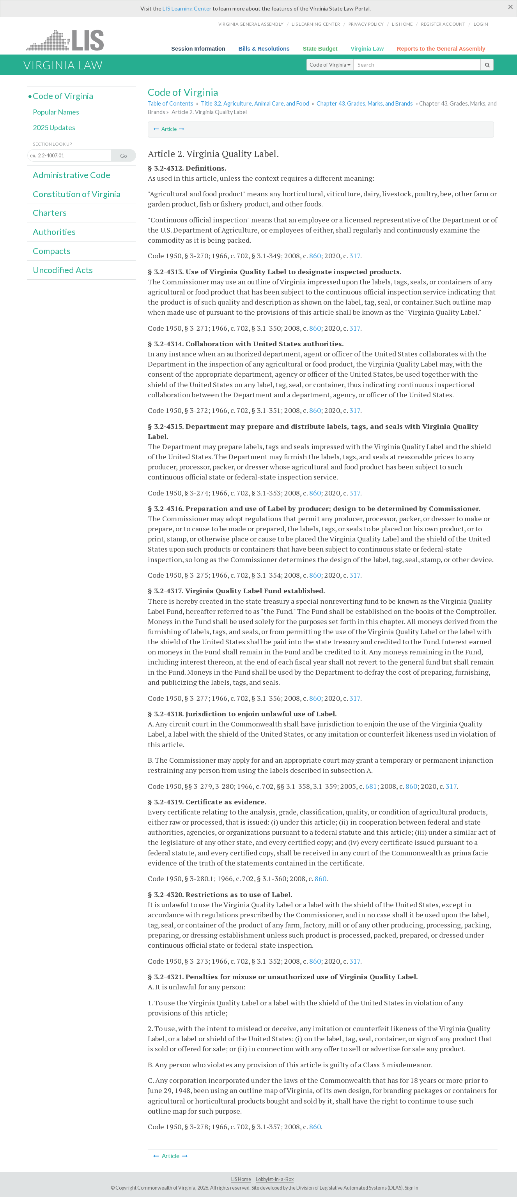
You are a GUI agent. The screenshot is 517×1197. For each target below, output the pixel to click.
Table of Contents (170, 103)
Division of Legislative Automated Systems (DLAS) (349, 1188)
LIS (69, 40)
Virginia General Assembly (250, 23)
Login (481, 23)
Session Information (198, 49)
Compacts (52, 251)
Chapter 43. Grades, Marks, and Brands (365, 103)
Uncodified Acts (63, 270)
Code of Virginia (330, 65)
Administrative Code (71, 175)
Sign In (411, 1188)
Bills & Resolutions (264, 49)
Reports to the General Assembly (441, 49)
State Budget (320, 49)
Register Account (443, 23)
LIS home (402, 23)
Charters (50, 213)
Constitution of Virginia (76, 194)
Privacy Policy (366, 23)
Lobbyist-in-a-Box (275, 1179)
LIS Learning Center (187, 8)
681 (371, 786)
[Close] (510, 7)
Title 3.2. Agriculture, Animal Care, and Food (255, 103)
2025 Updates (54, 127)
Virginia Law (367, 49)
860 (315, 255)
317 (354, 255)
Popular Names (56, 112)
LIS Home (241, 1179)
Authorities (54, 232)
